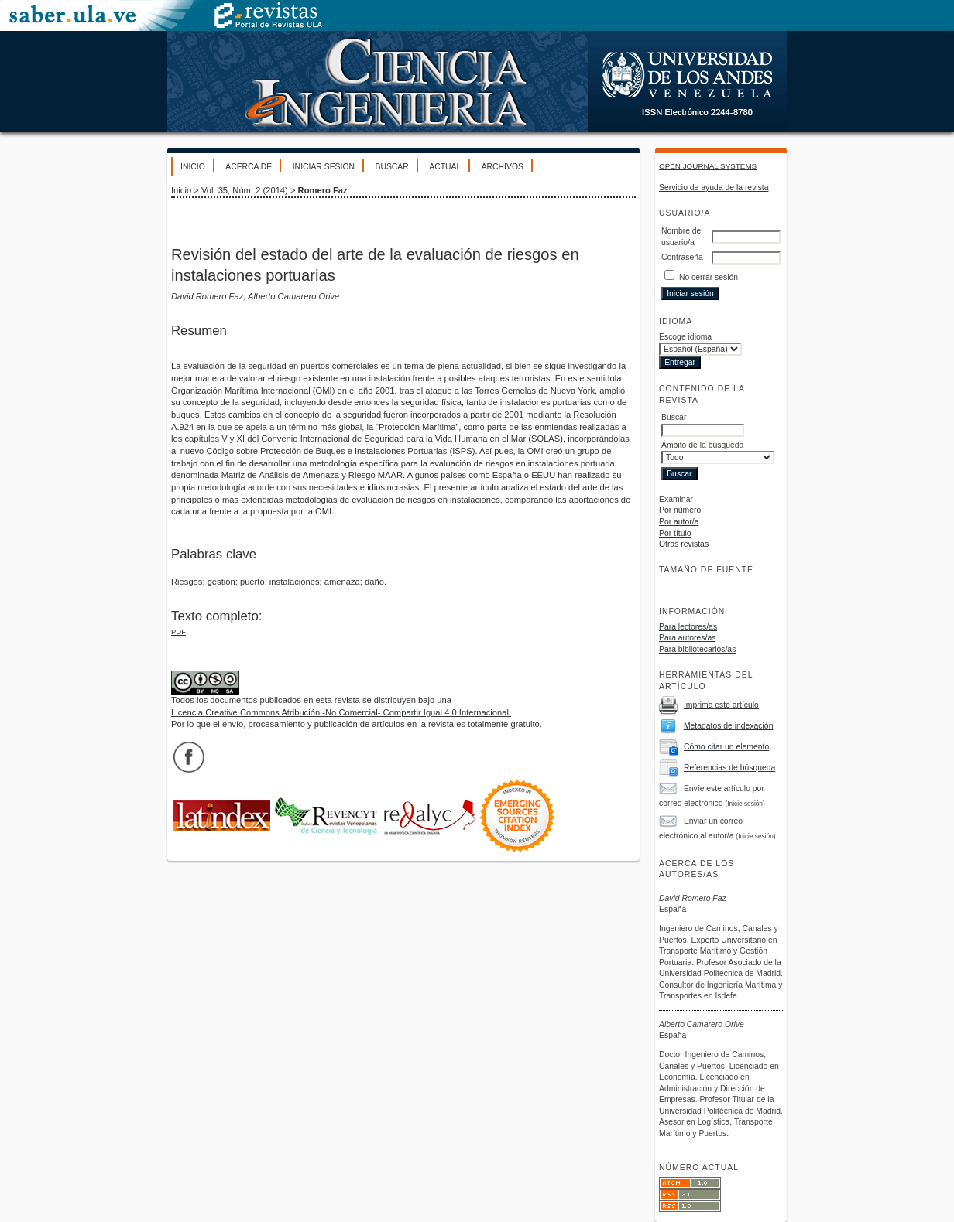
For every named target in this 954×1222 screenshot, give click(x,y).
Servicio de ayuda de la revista (714, 187)
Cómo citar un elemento (726, 746)
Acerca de (248, 166)
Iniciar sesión (324, 166)
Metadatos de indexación (729, 726)
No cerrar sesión (708, 277)
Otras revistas (684, 544)
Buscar (391, 166)
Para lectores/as (688, 627)
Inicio (192, 166)
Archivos (502, 166)
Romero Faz (323, 190)
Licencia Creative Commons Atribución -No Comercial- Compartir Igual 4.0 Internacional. (341, 712)
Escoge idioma (685, 337)
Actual (445, 166)
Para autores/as (687, 637)
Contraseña (682, 257)
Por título (675, 533)
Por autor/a (678, 521)
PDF (178, 631)
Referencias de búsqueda (729, 767)
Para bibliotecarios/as (697, 649)
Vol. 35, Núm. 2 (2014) (244, 190)
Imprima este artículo (721, 705)
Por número (680, 510)
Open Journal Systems (708, 166)
